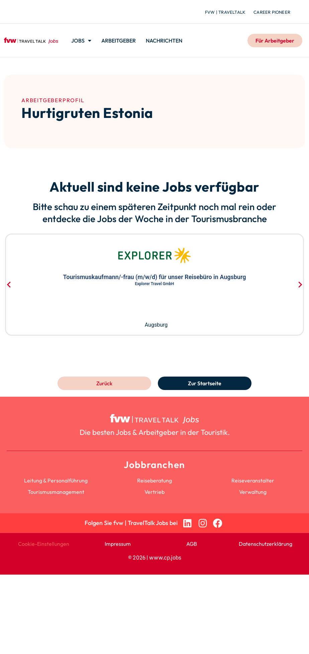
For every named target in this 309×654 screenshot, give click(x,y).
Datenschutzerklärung (265, 543)
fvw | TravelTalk (225, 12)
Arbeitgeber (118, 40)
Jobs (81, 41)
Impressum (118, 543)
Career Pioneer (271, 12)
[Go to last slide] (9, 284)
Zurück (104, 383)
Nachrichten (164, 40)
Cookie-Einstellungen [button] (43, 543)
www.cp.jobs (165, 557)
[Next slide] (300, 284)
